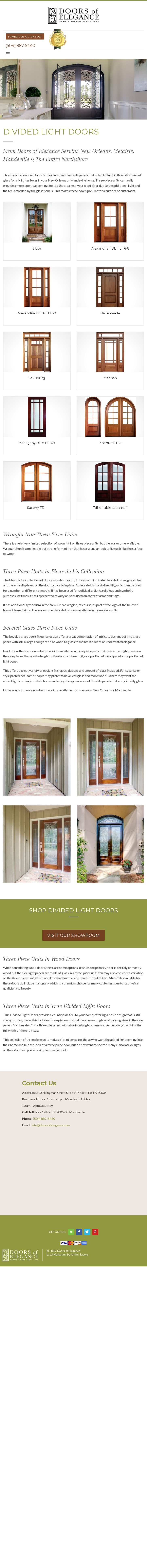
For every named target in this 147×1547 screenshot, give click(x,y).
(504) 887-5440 (20, 45)
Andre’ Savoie (79, 1254)
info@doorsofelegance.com (51, 1125)
